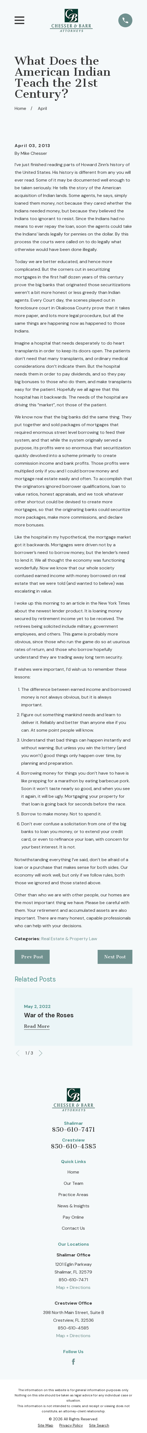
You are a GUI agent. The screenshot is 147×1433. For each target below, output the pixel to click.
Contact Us (73, 1228)
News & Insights (73, 1206)
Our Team (73, 1183)
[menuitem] (45, 1425)
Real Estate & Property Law (69, 939)
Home (73, 1172)
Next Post (115, 956)
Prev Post (32, 956)
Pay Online (73, 1217)
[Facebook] (73, 1362)
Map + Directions (73, 1287)
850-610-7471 (73, 1129)
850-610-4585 (73, 1146)
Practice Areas (73, 1194)
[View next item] (41, 1053)
